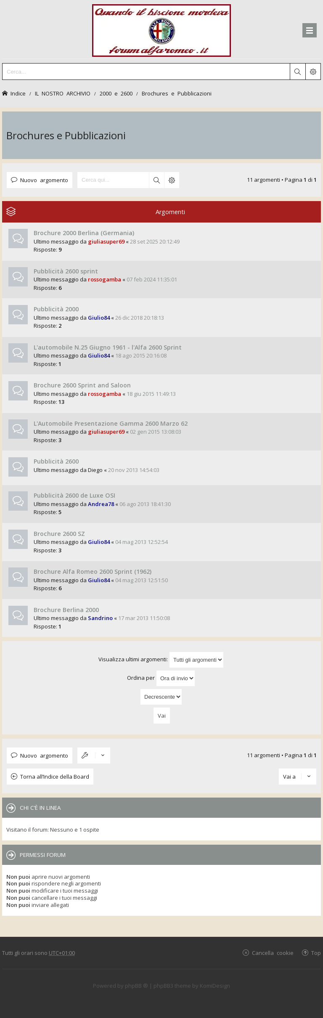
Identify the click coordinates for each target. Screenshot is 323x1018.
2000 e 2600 (116, 93)
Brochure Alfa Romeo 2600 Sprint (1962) (92, 571)
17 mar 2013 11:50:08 (144, 618)
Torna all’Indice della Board (54, 776)
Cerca (156, 180)
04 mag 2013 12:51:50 (141, 580)
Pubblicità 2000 (56, 309)
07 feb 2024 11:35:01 (152, 279)
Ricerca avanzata (171, 180)
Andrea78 (101, 504)
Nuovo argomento (44, 180)
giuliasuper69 (106, 241)
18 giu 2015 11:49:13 (151, 394)
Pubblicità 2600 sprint (66, 271)
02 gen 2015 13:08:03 (155, 431)
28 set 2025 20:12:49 (155, 241)
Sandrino (100, 618)
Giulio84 (99, 317)
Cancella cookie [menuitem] (273, 952)
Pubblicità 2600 (56, 461)
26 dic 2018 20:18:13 (139, 317)
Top (316, 952)
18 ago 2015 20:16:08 (141, 355)
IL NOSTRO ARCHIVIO (62, 93)
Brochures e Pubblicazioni (177, 93)
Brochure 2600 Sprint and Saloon (82, 385)
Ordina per (161, 678)
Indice (18, 93)
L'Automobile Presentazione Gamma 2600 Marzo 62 (111, 423)
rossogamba (104, 279)
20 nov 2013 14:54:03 (133, 470)
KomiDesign (215, 985)
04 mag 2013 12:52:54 (141, 542)
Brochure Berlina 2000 (66, 610)
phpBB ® (136, 985)
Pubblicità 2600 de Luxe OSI (74, 495)
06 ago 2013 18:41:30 (145, 504)
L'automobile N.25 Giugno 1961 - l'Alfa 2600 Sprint (108, 347)
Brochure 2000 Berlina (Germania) (84, 233)
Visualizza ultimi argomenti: (161, 660)
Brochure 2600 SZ (59, 534)
